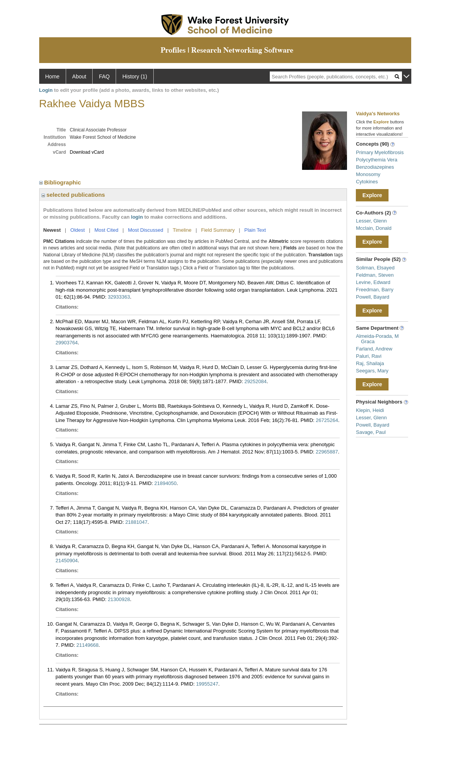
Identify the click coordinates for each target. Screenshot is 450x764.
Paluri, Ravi (368, 356)
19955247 (207, 684)
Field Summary (217, 230)
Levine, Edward (373, 282)
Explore (372, 195)
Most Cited (106, 230)
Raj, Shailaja (370, 363)
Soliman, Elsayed (375, 268)
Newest (52, 230)
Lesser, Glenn (371, 221)
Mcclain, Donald (374, 228)
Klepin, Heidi (370, 410)
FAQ (104, 76)
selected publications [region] (73, 194)
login (137, 217)
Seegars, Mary (372, 371)
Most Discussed (145, 230)
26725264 (327, 420)
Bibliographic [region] (61, 182)
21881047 (136, 522)
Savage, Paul (370, 432)
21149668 (87, 645)
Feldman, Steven (375, 275)
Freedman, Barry (375, 289)
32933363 (119, 297)
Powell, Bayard (372, 297)
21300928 (119, 599)
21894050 (165, 483)
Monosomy (368, 174)
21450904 (67, 560)
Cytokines (367, 181)
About (79, 76)
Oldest (77, 230)
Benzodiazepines (375, 167)
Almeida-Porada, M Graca (377, 338)
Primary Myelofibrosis (380, 152)
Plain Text (255, 230)
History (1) (134, 76)
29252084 (255, 381)
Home (52, 76)
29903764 (67, 342)
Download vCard (87, 152)
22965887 (327, 452)
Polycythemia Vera (376, 160)
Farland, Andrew (374, 349)
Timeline (182, 230)
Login (46, 90)
